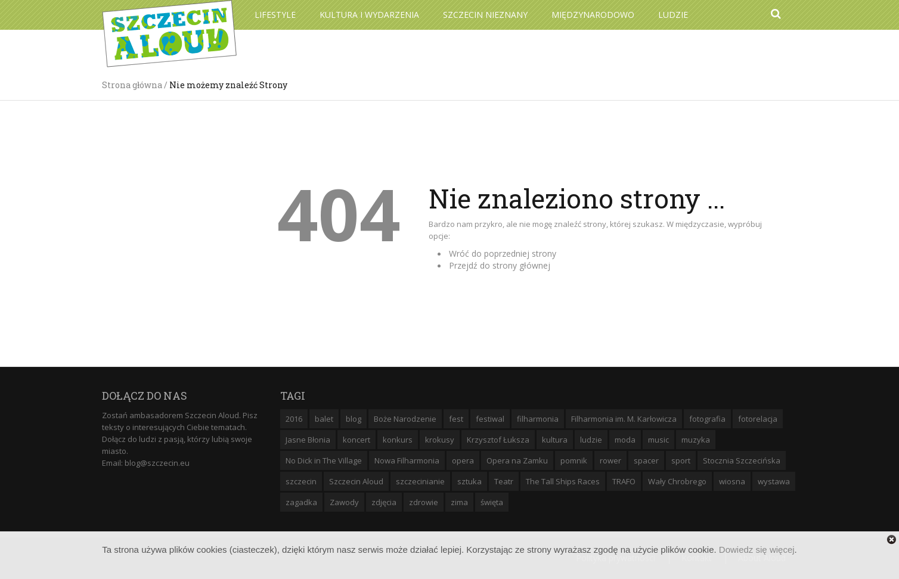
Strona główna (132, 85)
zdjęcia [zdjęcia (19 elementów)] (383, 502)
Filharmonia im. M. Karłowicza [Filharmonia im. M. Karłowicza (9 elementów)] (624, 418)
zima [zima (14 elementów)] (459, 502)
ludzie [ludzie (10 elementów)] (591, 439)
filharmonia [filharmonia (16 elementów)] (538, 418)
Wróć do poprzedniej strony (502, 253)
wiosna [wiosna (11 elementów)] (732, 481)
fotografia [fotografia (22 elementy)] (707, 418)
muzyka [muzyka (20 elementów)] (695, 439)
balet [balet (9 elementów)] (324, 418)
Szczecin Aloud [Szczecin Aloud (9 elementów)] (356, 481)
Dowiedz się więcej (757, 549)
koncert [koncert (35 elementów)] (356, 439)
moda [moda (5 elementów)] (625, 439)
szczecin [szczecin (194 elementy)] (301, 481)
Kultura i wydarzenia (369, 14)
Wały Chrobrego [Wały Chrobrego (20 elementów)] (677, 481)
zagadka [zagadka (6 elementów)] (301, 502)
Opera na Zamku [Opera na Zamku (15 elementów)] (517, 460)
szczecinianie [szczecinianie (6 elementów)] (420, 481)
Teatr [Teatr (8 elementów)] (503, 481)
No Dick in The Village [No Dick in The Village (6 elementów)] (324, 460)
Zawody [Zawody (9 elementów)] (344, 502)
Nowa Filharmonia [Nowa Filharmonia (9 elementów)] (406, 460)
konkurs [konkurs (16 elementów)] (398, 439)
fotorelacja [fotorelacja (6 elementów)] (757, 418)
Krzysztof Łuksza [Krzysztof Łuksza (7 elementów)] (498, 439)
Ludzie (673, 14)
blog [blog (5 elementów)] (353, 418)
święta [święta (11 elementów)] (491, 502)
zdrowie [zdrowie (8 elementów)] (423, 502)
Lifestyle (275, 14)
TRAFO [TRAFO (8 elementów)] (624, 481)
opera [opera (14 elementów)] (463, 460)
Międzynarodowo (592, 14)
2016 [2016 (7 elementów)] (294, 418)
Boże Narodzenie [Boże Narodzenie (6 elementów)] (405, 418)
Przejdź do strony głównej (499, 265)
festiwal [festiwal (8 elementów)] (490, 418)
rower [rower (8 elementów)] (610, 460)
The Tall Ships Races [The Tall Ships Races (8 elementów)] (563, 481)
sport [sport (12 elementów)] (680, 460)
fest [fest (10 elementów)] (456, 418)
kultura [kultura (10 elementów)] (555, 439)
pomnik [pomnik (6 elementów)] (573, 460)
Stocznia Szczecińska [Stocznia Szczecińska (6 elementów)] (741, 460)
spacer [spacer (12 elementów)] (646, 460)
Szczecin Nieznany (485, 14)
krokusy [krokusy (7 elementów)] (439, 439)
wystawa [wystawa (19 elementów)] (774, 481)
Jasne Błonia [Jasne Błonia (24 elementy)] (308, 439)
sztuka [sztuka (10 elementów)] (469, 481)
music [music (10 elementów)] (658, 439)
